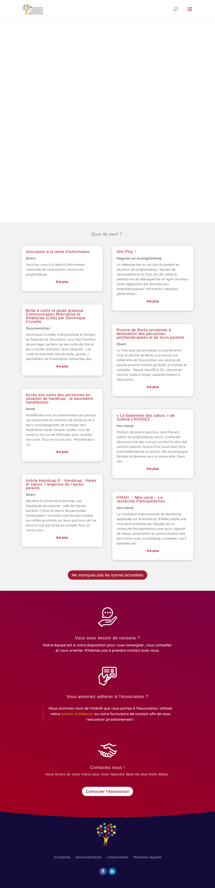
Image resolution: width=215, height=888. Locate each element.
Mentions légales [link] (147, 857)
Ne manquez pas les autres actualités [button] (107, 574)
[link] (32, 9)
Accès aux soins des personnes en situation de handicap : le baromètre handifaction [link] (59, 398)
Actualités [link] (62, 857)
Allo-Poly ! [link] (126, 252)
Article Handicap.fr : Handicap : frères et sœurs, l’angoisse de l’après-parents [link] (61, 484)
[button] (189, 12)
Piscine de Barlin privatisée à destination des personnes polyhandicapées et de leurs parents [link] (150, 333)
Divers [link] (31, 258)
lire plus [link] (62, 282)
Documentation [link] (38, 328)
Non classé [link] (125, 426)
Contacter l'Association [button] (107, 791)
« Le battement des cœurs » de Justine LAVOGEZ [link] (146, 417)
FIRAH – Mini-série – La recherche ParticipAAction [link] (141, 499)
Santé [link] (30, 409)
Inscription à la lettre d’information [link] (58, 252)
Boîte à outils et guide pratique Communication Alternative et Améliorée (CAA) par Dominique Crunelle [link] (56, 316)
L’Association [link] (117, 857)
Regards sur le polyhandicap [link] (139, 258)
